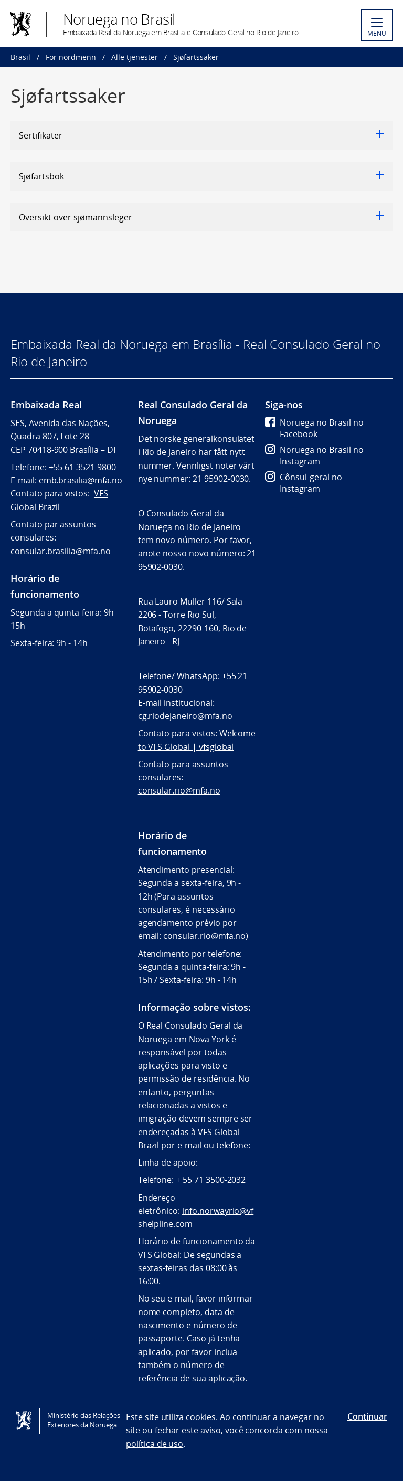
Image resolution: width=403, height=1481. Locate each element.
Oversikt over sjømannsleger (201, 217)
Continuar (367, 1416)
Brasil (20, 57)
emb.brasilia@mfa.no (80, 480)
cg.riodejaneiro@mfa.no (185, 716)
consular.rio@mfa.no (179, 790)
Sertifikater (201, 135)
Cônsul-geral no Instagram (303, 482)
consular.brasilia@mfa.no (60, 551)
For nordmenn (71, 57)
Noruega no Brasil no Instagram (314, 455)
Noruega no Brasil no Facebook (314, 428)
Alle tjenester (134, 57)
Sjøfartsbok (201, 176)
